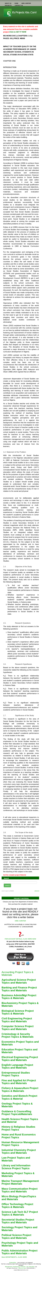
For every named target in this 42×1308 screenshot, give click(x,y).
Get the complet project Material (14, 875)
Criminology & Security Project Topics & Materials (17, 1035)
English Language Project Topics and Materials (17, 1066)
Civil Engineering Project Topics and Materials (17, 1020)
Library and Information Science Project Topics (16, 1167)
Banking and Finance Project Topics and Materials (19, 989)
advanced (37, 891)
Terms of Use (22, 1268)
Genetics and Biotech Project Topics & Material (19, 1097)
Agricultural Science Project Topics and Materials (19, 981)
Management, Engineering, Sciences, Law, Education (20, 1266)
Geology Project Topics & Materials (17, 1105)
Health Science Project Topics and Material (20, 1120)
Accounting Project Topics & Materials (17, 973)
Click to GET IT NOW (17, 32)
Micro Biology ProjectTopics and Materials (19, 1198)
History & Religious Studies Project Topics (18, 1128)
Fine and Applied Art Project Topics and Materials (19, 1082)
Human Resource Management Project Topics (20, 1143)
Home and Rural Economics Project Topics (19, 1136)
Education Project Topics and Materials (20, 1051)
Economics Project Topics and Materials (20, 1043)
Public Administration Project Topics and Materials (19, 1252)
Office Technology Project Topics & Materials (17, 1205)
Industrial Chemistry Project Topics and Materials (19, 1151)
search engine (5, 891)
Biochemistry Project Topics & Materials (20, 1004)
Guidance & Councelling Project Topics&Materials (17, 1113)
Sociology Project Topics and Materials (19, 1228)
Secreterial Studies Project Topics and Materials (18, 1221)
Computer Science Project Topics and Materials (18, 1027)
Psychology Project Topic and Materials (20, 1244)
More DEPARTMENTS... (14, 1257)
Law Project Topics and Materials (16, 1159)
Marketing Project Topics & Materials (18, 1174)
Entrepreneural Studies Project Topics (16, 1074)
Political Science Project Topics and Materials (16, 1236)
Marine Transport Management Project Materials (20, 1182)
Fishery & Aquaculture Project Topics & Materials (20, 1089)
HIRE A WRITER (20, 921)
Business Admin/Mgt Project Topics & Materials (19, 996)
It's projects (20, 12)
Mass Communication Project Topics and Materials (20, 1190)
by (11, 891)
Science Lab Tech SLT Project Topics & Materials (20, 1213)
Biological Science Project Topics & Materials (18, 1012)
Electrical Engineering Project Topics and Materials (20, 1058)
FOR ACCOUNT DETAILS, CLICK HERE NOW (20, 939)
